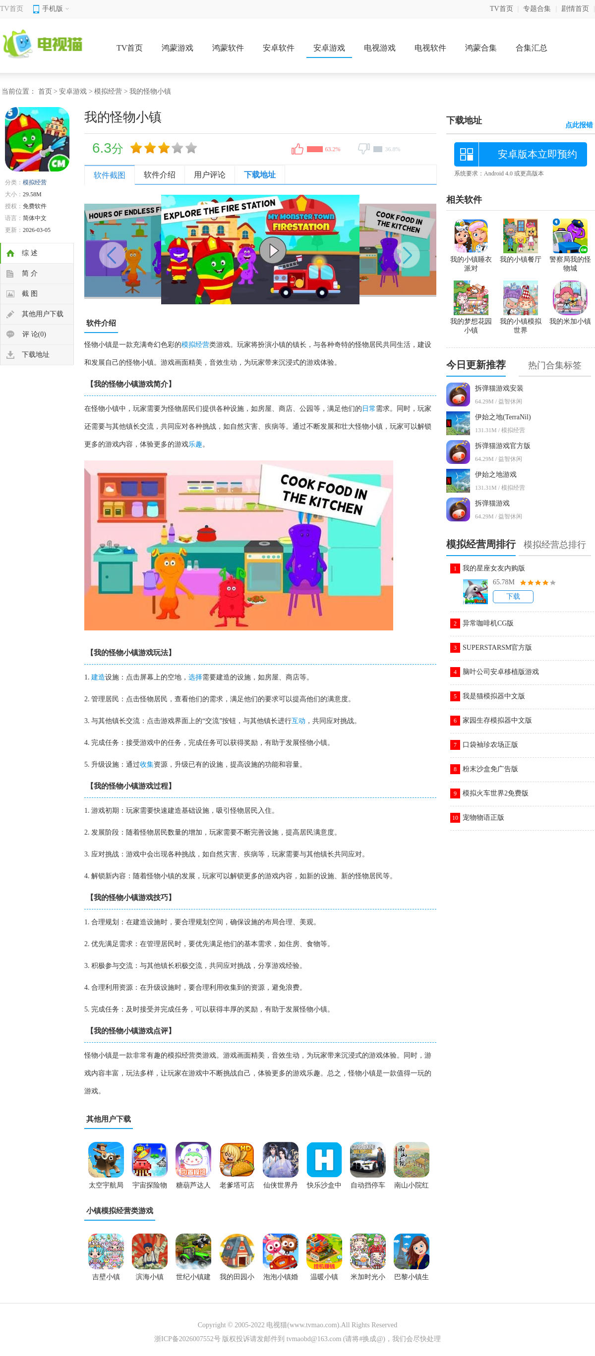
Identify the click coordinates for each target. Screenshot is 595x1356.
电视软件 (430, 48)
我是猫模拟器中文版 (494, 696)
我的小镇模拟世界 (520, 321)
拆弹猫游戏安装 (499, 388)
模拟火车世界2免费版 (496, 793)
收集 (147, 764)
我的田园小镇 (237, 1280)
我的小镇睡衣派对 (471, 259)
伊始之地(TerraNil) (503, 417)
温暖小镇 (324, 1277)
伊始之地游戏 (496, 474)
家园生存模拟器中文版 (497, 720)
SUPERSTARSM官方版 (497, 647)
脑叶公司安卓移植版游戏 (501, 672)
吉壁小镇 (106, 1277)
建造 (98, 677)
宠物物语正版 (483, 817)
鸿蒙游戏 (177, 48)
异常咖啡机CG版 (488, 623)
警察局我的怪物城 (570, 259)
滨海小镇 (150, 1277)
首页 (45, 91)
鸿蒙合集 (481, 48)
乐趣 (195, 444)
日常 (369, 408)
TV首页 (11, 8)
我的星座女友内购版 (494, 568)
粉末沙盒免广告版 (490, 769)
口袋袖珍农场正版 (490, 744)
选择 (195, 677)
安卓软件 (279, 48)
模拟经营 (108, 91)
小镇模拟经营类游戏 (119, 1211)
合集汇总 (531, 48)
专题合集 (537, 8)
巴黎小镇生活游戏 (411, 1280)
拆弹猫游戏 (492, 503)
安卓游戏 (329, 48)
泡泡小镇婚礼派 (280, 1280)
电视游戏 (380, 48)
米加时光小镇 (368, 1280)
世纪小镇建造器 (193, 1280)
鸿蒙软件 (228, 48)
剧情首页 (575, 8)
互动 (298, 721)
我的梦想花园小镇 (471, 321)
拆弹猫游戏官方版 (503, 446)
